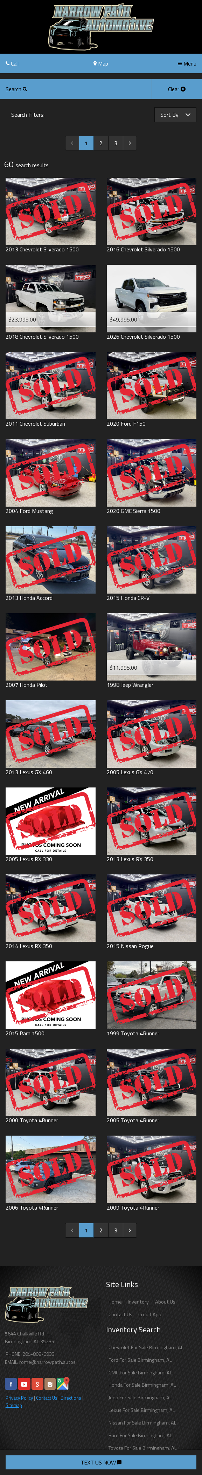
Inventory (138, 1302)
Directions (71, 1397)
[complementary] (181, 1454)
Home (115, 1302)
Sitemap (14, 1405)
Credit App (149, 1314)
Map (100, 63)
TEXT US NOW (101, 1462)
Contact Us (46, 1397)
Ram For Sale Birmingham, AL (140, 1435)
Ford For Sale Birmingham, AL (140, 1360)
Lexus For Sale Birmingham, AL (142, 1410)
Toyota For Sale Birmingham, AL (143, 1448)
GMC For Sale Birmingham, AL (140, 1372)
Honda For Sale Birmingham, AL (142, 1385)
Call (12, 63)
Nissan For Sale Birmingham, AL (142, 1423)
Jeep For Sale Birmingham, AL (140, 1397)
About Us (165, 1302)
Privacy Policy (19, 1397)
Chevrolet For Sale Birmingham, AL (146, 1347)
